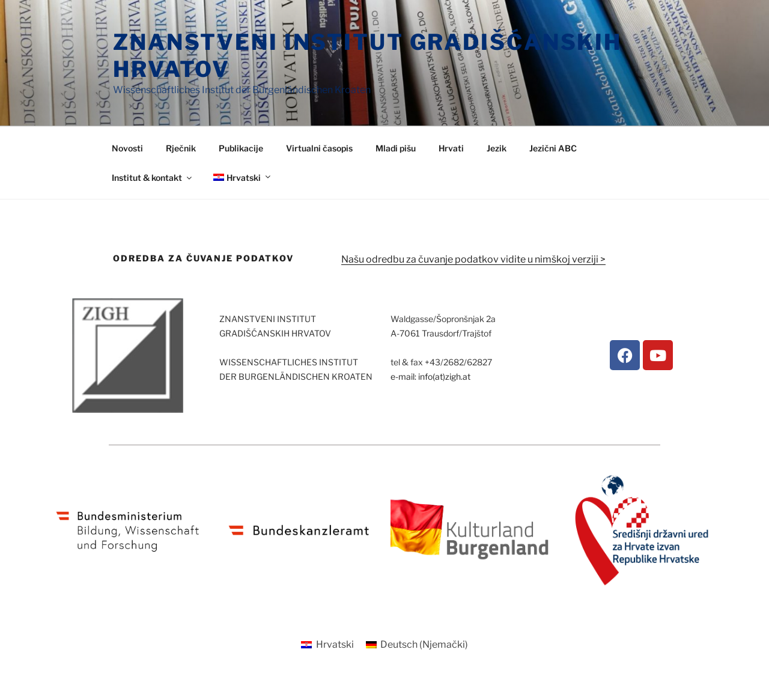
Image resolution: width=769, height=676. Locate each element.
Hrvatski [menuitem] (335, 644)
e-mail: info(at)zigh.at (430, 376)
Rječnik (181, 148)
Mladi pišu (395, 148)
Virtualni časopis (319, 148)
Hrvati (451, 148)
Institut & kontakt (152, 177)
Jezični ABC (553, 148)
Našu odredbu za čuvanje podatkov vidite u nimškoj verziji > (473, 259)
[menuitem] (240, 177)
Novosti (127, 148)
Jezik (496, 148)
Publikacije (241, 148)
